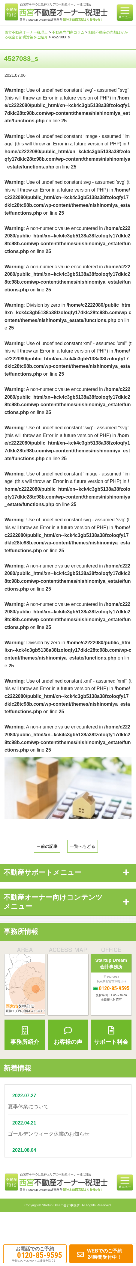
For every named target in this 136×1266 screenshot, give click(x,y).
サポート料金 (111, 1035)
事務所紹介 (25, 1035)
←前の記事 (47, 846)
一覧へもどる (82, 846)
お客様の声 (68, 1035)
